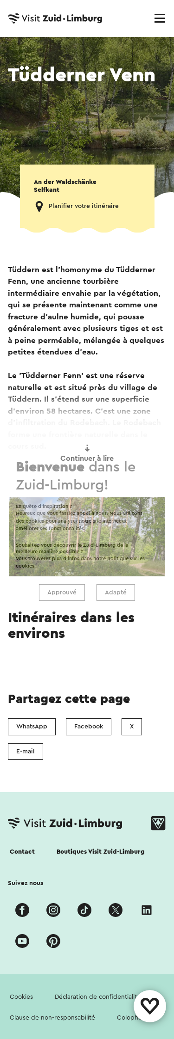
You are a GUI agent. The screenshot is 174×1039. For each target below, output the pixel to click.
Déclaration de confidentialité (98, 997)
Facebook (88, 726)
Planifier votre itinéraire (84, 206)
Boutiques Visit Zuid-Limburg (101, 852)
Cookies (21, 997)
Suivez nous (25, 883)
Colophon (131, 1018)
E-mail (25, 751)
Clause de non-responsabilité (52, 1018)
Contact (22, 852)
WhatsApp (31, 726)
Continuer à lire (87, 453)
